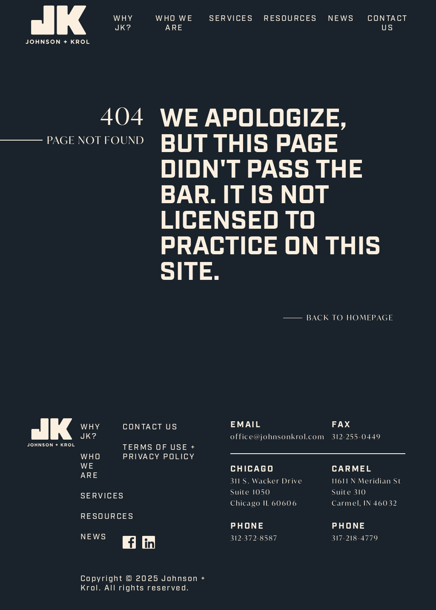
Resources (290, 19)
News (341, 19)
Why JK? (123, 23)
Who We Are (174, 23)
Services (231, 19)
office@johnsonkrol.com (277, 436)
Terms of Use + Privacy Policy (159, 452)
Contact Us (387, 23)
